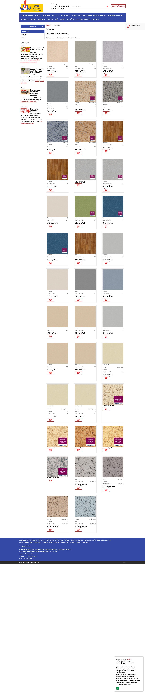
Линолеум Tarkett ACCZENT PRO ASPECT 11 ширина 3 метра (112, 260)
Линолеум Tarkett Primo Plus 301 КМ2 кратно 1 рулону (112, 497)
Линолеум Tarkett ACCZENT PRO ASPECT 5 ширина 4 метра (56, 400)
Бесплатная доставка (34, 110)
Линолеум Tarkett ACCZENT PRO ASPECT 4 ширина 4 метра (56, 353)
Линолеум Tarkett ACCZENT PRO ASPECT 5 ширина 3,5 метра (84, 446)
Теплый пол (64, 671)
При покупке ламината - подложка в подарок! (35, 92)
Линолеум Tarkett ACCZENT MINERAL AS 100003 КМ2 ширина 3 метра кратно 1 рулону (112, 116)
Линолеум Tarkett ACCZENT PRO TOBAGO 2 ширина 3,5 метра (84, 306)
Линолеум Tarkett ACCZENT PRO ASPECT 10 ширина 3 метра (112, 353)
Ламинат (34, 669)
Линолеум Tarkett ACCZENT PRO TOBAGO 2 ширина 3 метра (112, 165)
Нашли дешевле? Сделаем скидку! (37, 48)
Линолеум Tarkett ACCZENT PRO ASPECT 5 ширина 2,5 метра (56, 446)
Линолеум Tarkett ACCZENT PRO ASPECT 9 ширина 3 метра (84, 260)
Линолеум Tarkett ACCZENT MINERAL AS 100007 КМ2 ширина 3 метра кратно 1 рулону (56, 166)
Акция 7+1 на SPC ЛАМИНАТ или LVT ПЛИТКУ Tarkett (37, 71)
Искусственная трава (26, 671)
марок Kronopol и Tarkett (28, 102)
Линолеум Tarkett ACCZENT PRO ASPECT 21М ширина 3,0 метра (57, 498)
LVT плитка (50, 669)
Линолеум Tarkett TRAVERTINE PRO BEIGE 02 (84, 65)
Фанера (56, 671)
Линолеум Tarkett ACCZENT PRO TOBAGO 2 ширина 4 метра (56, 213)
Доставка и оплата (75, 671)
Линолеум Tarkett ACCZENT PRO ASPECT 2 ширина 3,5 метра (112, 306)
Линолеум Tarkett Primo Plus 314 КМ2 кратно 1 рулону (57, 589)
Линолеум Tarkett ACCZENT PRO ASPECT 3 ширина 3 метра (84, 353)
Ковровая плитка (25, 669)
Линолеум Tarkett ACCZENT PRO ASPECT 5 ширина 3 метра (84, 400)
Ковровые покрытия (104, 669)
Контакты (85, 671)
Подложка (38, 671)
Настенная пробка (90, 669)
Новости (25, 43)
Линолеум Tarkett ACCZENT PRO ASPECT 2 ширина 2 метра (112, 400)
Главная (48, 25)
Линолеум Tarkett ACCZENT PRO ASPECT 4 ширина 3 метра (56, 260)
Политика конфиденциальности (29, 691)
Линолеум (25, 31)
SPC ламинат (59, 669)
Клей (51, 671)
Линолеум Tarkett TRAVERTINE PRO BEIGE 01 (56, 65)
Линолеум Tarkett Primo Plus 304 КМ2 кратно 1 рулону (112, 549)
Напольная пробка (77, 669)
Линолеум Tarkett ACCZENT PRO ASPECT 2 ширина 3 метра (112, 213)
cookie (129, 659)
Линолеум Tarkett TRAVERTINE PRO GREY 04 (56, 114)
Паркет (67, 669)
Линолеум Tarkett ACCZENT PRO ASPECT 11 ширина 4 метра (56, 306)
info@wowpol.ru (29, 687)
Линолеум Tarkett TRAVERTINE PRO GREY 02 (112, 65)
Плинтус (45, 671)
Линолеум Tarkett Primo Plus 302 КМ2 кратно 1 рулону (57, 549)
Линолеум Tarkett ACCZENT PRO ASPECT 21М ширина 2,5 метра (113, 446)
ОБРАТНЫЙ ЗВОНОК (118, 6)
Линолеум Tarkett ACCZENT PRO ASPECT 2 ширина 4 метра (84, 213)
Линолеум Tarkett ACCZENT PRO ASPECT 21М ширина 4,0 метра (85, 498)
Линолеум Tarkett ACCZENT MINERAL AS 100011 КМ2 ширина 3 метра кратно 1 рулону (84, 166)
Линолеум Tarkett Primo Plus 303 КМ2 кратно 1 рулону (84, 549)
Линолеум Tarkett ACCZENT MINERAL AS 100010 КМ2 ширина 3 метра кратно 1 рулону (84, 116)
